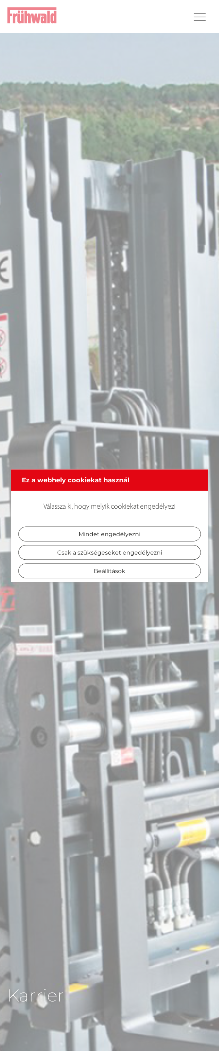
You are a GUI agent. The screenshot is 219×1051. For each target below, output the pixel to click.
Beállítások (109, 570)
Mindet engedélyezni (109, 533)
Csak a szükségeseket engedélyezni (109, 552)
